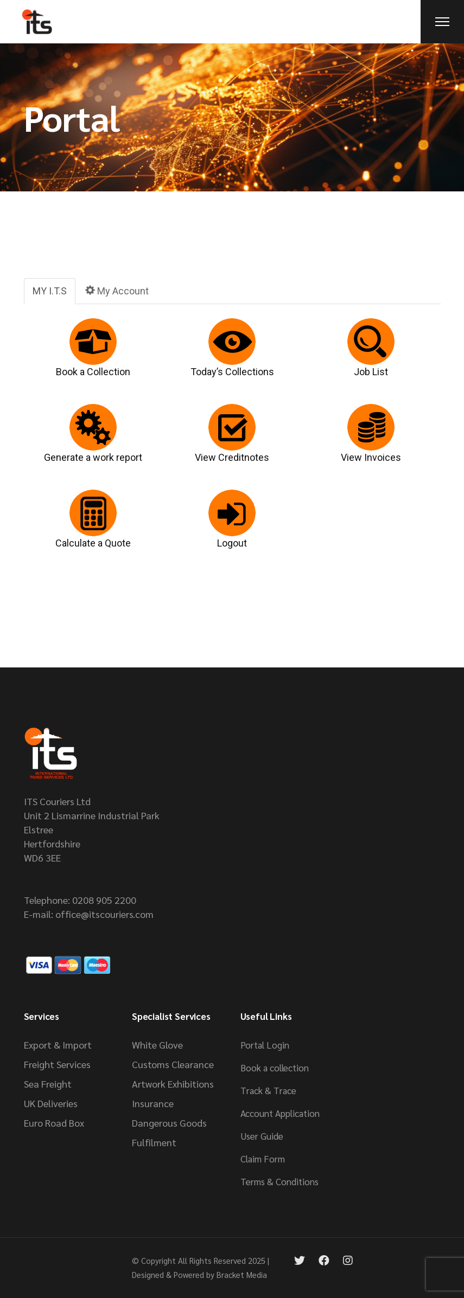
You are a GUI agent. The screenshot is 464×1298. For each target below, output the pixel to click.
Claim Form (262, 1159)
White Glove (157, 1044)
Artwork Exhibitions (173, 1083)
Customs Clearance (173, 1064)
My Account (117, 291)
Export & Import (58, 1044)
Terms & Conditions (279, 1181)
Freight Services (57, 1064)
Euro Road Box (54, 1122)
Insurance (153, 1103)
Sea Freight (48, 1083)
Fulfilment (154, 1142)
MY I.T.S (50, 291)
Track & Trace (268, 1090)
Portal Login (264, 1045)
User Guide (261, 1136)
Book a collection (274, 1068)
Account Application (280, 1113)
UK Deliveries (51, 1103)
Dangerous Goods (169, 1122)
